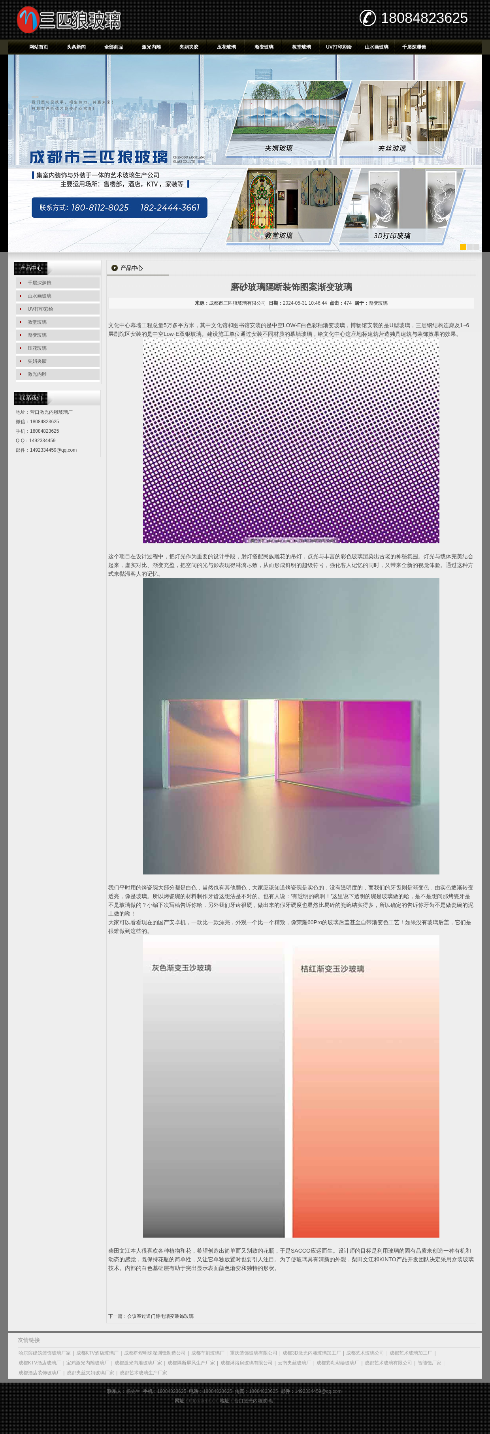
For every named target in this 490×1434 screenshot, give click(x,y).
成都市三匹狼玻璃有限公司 (237, 303)
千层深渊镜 (414, 47)
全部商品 (113, 47)
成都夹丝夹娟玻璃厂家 (90, 1373)
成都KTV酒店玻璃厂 (97, 1353)
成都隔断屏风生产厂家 (191, 1363)
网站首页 (38, 47)
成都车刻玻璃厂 (207, 1353)
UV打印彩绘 (339, 47)
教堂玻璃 (301, 47)
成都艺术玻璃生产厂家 (143, 1373)
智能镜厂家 (429, 1363)
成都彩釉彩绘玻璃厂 (338, 1363)
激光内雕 (151, 47)
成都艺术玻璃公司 (365, 1353)
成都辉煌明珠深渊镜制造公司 (155, 1353)
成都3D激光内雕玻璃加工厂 (312, 1353)
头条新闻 (76, 47)
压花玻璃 (226, 47)
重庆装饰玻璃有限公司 (253, 1353)
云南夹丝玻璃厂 (294, 1363)
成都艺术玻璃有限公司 (388, 1363)
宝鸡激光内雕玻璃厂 (87, 1363)
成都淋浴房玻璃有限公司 (246, 1363)
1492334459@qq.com (53, 450)
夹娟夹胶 (188, 47)
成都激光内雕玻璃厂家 (138, 1363)
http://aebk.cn (203, 1401)
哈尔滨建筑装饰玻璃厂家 (45, 1353)
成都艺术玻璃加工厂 (411, 1353)
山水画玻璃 (376, 47)
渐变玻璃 (263, 47)
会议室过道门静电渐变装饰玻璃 (160, 1316)
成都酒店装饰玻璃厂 (40, 1373)
